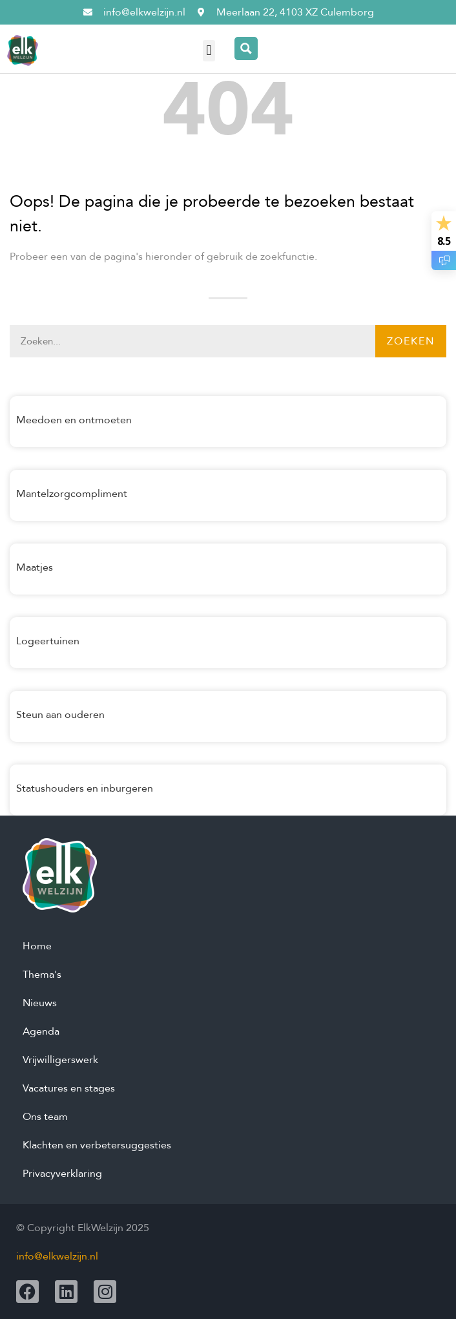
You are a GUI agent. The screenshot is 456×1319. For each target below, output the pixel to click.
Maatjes (34, 567)
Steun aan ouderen (60, 715)
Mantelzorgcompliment (71, 494)
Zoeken (411, 341)
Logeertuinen (47, 641)
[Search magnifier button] (246, 48)
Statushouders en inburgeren (84, 788)
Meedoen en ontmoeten (74, 420)
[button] (209, 50)
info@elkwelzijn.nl (57, 1256)
